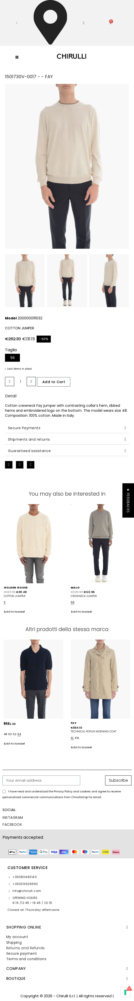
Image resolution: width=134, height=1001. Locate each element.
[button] (16, 23)
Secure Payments (24, 427)
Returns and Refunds (25, 947)
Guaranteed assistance (29, 450)
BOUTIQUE (15, 978)
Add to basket (14, 612)
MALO (75, 587)
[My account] (83, 23)
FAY (73, 723)
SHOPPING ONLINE (23, 927)
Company (16, 968)
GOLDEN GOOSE (16, 587)
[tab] (67, 428)
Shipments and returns (29, 439)
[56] (12, 358)
